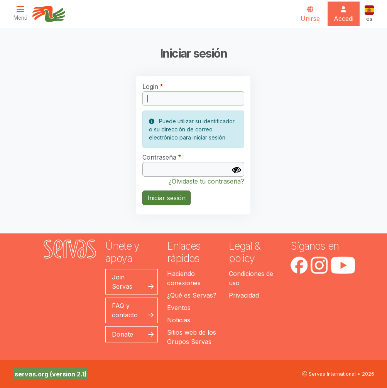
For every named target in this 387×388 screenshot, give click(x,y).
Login (150, 86)
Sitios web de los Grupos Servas (191, 336)
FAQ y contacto (125, 310)
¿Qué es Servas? (191, 295)
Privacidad (244, 295)
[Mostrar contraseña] (236, 170)
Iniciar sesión (166, 198)
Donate (122, 334)
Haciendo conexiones (184, 278)
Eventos (179, 307)
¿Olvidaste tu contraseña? (206, 181)
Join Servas (122, 281)
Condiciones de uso (251, 278)
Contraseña (159, 157)
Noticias (178, 320)
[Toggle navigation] (22, 13)
